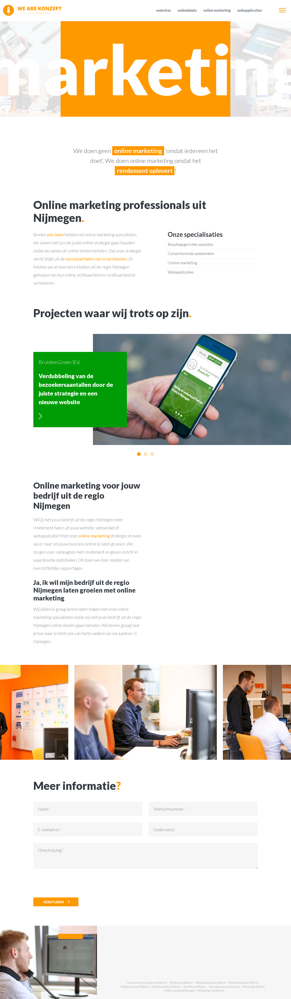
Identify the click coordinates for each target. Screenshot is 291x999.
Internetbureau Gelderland (224, 986)
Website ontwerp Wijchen (166, 986)
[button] (139, 454)
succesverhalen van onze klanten (96, 258)
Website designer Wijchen (243, 982)
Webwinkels (187, 10)
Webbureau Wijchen (181, 982)
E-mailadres (48, 829)
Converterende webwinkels (191, 253)
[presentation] (64, 883)
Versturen (53, 902)
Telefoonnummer (168, 808)
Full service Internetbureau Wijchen (147, 982)
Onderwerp (164, 829)
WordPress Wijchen (194, 986)
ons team (55, 234)
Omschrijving (50, 850)
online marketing (94, 535)
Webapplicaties (249, 10)
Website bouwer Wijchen (135, 986)
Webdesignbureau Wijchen (210, 982)
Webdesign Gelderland (210, 990)
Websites (163, 10)
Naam (43, 808)
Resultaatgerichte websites (190, 244)
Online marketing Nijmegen (179, 990)
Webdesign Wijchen (253, 986)
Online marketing (217, 10)
